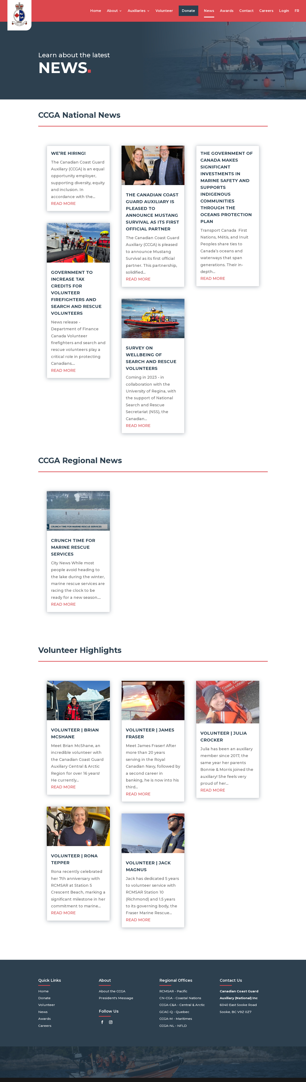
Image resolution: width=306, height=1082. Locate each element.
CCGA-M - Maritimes (175, 1019)
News (209, 11)
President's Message (116, 998)
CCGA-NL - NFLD (173, 1026)
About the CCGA (112, 991)
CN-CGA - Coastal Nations (180, 998)
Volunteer (164, 11)
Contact (246, 11)
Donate (44, 998)
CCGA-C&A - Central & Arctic (182, 1005)
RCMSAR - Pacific (173, 991)
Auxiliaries (137, 11)
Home (95, 11)
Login (284, 11)
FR (297, 11)
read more (63, 203)
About (112, 11)
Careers (266, 11)
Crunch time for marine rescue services (73, 547)
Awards (227, 11)
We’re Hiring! (68, 153)
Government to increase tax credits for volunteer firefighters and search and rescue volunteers (76, 293)
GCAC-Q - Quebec (174, 1012)
